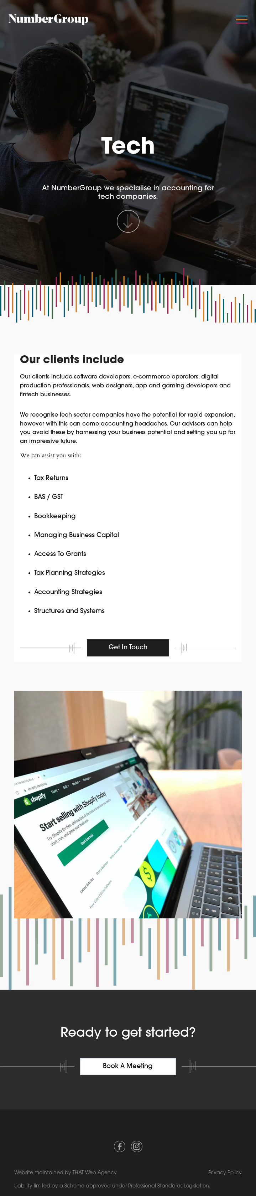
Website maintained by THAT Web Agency (65, 1173)
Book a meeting (128, 1066)
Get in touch (128, 647)
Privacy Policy (225, 1173)
